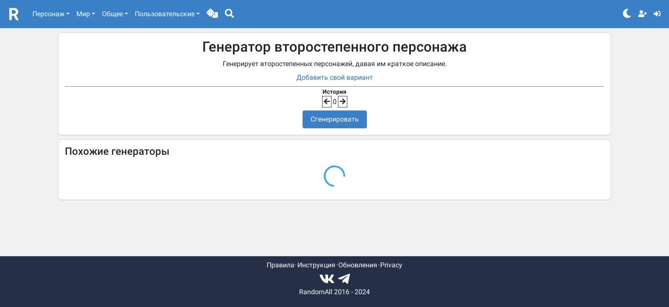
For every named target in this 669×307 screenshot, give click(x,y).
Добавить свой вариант (335, 77)
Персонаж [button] (48, 14)
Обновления (357, 265)
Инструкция (316, 265)
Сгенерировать (335, 119)
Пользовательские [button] (165, 14)
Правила (280, 265)
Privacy (391, 265)
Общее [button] (112, 14)
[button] (212, 14)
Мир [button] (83, 14)
